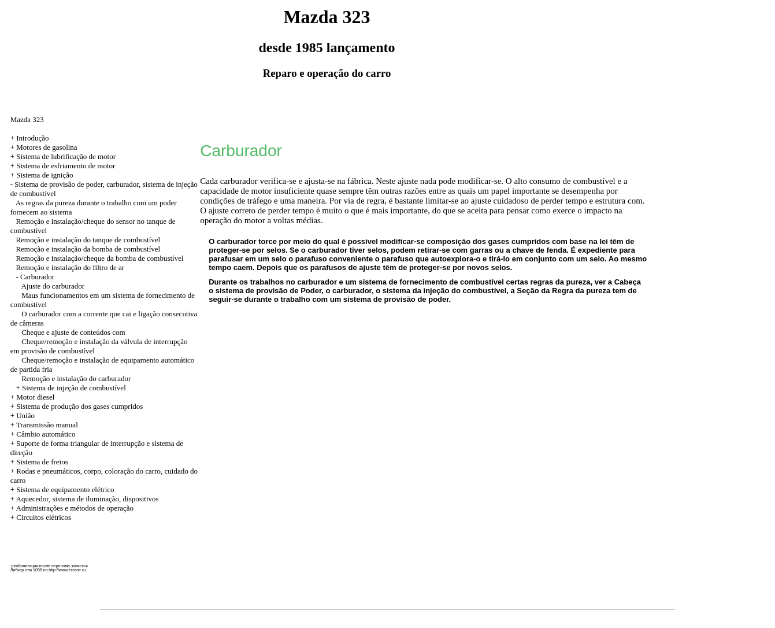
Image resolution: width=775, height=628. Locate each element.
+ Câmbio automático (43, 434)
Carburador (37, 276)
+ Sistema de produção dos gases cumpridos (76, 406)
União (25, 415)
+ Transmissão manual (44, 424)
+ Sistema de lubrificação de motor (63, 156)
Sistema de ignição (44, 175)
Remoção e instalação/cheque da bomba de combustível (99, 258)
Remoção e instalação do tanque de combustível (88, 239)
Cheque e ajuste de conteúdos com (73, 332)
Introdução (32, 138)
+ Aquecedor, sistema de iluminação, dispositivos (84, 498)
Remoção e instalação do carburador (76, 378)
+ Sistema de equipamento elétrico (62, 489)
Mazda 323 (27, 119)
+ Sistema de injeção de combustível (70, 387)
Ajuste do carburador (52, 286)
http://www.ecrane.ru (67, 570)
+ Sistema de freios (39, 461)
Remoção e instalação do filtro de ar (70, 267)
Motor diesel (35, 397)
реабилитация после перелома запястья (50, 566)
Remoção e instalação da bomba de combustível (88, 249)
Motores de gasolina (46, 147)
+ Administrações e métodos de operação (72, 508)
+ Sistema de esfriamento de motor (63, 165)
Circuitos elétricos (43, 517)
